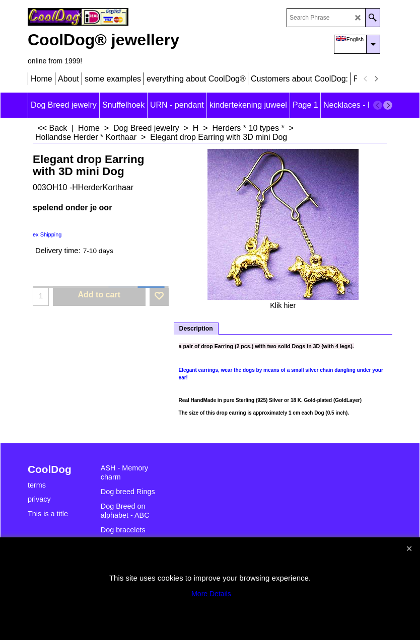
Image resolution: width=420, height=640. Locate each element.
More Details (211, 594)
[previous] (365, 79)
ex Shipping (47, 234)
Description (196, 328)
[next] (375, 79)
